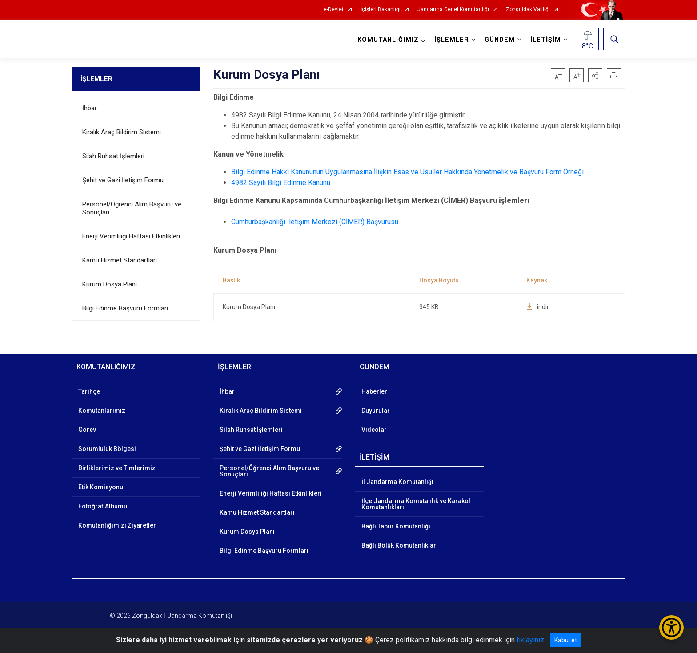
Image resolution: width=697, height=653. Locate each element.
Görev (87, 429)
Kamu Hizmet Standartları (119, 260)
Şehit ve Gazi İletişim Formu (123, 180)
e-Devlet (334, 9)
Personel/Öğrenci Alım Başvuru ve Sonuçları (131, 208)
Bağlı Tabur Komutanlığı (395, 526)
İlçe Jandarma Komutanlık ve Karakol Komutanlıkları (415, 504)
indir (537, 306)
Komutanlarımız (101, 410)
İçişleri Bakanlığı (381, 9)
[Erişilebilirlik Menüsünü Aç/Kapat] (671, 627)
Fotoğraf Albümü (102, 506)
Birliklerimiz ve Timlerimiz (117, 468)
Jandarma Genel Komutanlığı (453, 9)
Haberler (374, 391)
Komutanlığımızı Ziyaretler (117, 525)
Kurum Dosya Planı (109, 284)
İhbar (89, 108)
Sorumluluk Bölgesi (107, 448)
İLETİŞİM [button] (545, 40)
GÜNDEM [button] (500, 40)
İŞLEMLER (96, 79)
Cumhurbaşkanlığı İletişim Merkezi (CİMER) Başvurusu (314, 222)
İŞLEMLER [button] (451, 40)
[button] (595, 75)
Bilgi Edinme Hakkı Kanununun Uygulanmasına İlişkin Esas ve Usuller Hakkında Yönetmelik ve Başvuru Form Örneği (407, 172)
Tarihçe (89, 391)
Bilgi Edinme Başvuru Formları (125, 308)
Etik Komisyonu (100, 487)
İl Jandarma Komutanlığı (397, 481)
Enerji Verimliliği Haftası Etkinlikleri (131, 236)
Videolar (374, 429)
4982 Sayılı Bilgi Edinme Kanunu (280, 182)
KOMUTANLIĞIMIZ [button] (388, 40)
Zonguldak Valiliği (528, 9)
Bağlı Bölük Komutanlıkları (399, 545)
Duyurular (375, 410)
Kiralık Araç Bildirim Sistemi (121, 132)
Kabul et (565, 640)
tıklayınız (530, 640)
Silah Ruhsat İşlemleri (113, 156)
